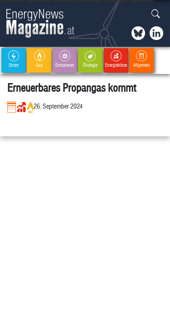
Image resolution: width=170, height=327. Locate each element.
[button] (155, 14)
